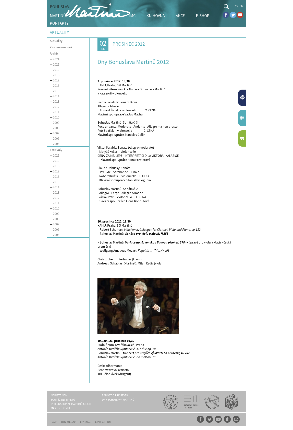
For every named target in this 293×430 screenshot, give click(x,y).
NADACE (84, 15)
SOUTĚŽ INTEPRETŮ (63, 399)
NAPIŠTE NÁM (59, 395)
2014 (56, 96)
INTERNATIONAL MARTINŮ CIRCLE (71, 404)
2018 (56, 75)
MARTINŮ (58, 15)
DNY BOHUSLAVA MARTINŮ (118, 399)
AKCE (180, 15)
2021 (56, 64)
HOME (54, 422)
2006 (56, 138)
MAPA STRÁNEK (68, 422)
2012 (56, 107)
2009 (56, 123)
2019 (56, 70)
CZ (236, 6)
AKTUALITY (242, 98)
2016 (56, 85)
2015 (56, 91)
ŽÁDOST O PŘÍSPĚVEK (115, 395)
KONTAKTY (59, 23)
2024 (56, 59)
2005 (56, 144)
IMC (132, 15)
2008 (56, 128)
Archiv (54, 53)
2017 (56, 80)
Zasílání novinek (61, 47)
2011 (56, 112)
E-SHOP (202, 15)
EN (241, 6)
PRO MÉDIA (85, 422)
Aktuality (56, 41)
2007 (56, 133)
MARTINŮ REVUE (61, 408)
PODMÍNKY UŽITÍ (103, 422)
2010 (56, 117)
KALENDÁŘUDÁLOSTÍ (242, 118)
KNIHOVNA (155, 15)
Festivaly (56, 150)
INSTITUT (110, 15)
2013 (56, 101)
